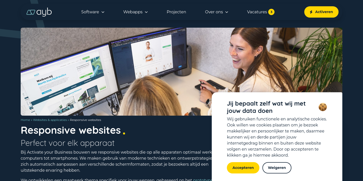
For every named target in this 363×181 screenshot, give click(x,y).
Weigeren (277, 167)
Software (90, 12)
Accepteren (243, 167)
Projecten (176, 12)
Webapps (132, 12)
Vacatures (261, 12)
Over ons (214, 12)
